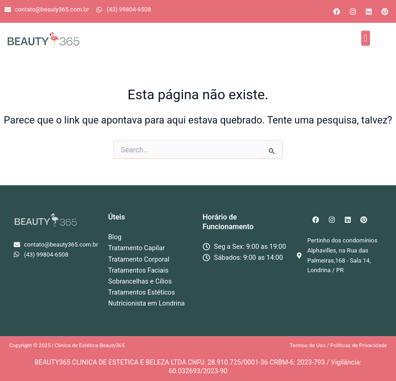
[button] (365, 38)
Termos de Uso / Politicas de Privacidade (338, 345)
